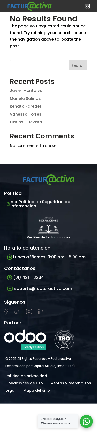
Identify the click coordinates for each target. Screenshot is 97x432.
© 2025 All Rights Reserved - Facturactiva (38, 358)
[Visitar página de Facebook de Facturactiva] (6, 313)
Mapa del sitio (36, 390)
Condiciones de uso (24, 383)
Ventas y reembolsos (71, 383)
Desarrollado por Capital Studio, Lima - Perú (40, 366)
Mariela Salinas (25, 98)
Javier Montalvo (26, 90)
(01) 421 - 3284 (25, 277)
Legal (10, 390)
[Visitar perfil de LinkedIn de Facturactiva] (41, 313)
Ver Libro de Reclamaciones (48, 226)
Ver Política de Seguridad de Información (38, 204)
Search (78, 65)
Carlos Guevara (26, 122)
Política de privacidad (26, 375)
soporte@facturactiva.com (39, 288)
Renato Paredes (26, 106)
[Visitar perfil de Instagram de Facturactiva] (29, 313)
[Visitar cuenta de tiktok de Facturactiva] (17, 313)
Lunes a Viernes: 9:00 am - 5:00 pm (46, 257)
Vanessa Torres (25, 114)
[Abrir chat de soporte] (86, 421)
